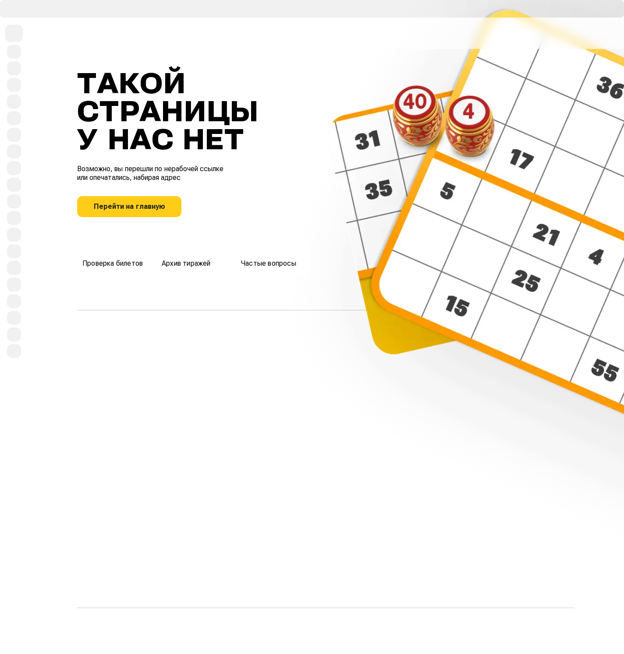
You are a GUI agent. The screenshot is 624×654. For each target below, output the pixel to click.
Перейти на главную (129, 206)
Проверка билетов (112, 256)
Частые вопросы (268, 256)
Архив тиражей (186, 256)
